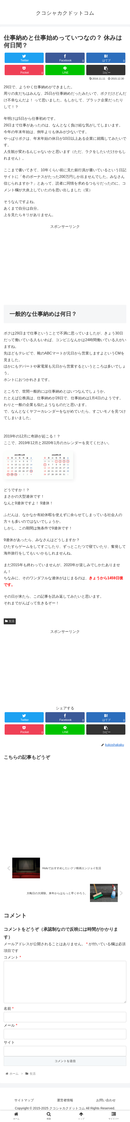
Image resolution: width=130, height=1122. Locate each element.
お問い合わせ (106, 1107)
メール (10, 1032)
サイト (9, 1049)
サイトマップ (24, 1107)
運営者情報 (65, 1107)
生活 (9, 621)
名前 (9, 1015)
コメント (12, 957)
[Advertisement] (65, 262)
